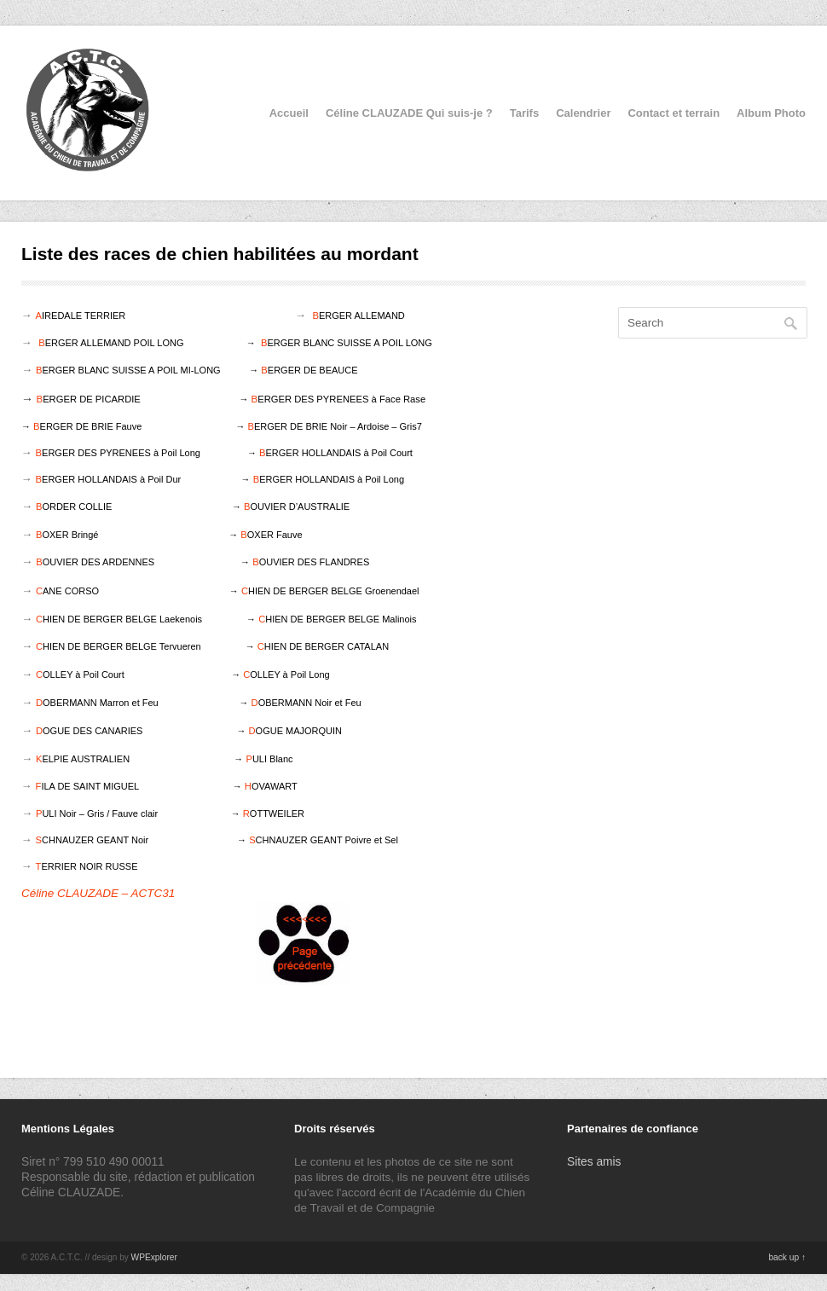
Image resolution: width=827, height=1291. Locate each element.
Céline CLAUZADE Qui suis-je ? (409, 113)
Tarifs (524, 113)
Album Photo (771, 113)
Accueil (289, 113)
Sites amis (594, 1161)
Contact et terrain (673, 113)
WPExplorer (154, 1257)
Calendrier (583, 113)
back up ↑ (787, 1257)
